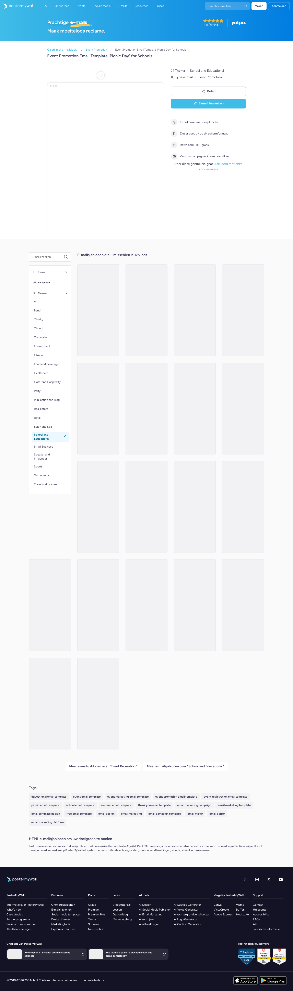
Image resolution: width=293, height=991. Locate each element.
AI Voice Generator (186, 909)
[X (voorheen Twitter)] (269, 879)
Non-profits (95, 929)
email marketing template (234, 805)
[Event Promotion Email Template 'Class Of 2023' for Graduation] (243, 408)
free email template (79, 813)
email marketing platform (47, 822)
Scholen (93, 924)
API (255, 924)
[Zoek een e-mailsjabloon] (48, 257)
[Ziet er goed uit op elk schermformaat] (174, 133)
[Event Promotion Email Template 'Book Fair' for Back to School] (195, 408)
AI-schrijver (146, 919)
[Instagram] (257, 879)
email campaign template (164, 813)
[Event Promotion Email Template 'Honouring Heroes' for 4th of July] (146, 310)
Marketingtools (60, 924)
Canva (218, 904)
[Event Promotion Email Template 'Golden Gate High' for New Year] (98, 605)
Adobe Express (223, 914)
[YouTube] (281, 879)
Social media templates (66, 914)
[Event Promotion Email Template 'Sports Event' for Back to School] (195, 605)
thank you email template (154, 805)
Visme (240, 904)
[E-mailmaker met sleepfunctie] (174, 122)
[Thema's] (66, 293)
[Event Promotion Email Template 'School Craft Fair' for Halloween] (146, 605)
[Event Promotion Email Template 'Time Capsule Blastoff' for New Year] (98, 507)
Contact (258, 904)
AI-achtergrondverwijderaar (192, 914)
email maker (195, 813)
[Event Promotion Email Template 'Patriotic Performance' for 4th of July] (243, 310)
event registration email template (225, 796)
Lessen (117, 909)
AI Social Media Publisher (155, 909)
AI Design (145, 904)
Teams (92, 919)
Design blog (120, 914)
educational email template (49, 796)
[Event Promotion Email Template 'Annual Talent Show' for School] (98, 408)
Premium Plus (96, 914)
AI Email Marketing (150, 914)
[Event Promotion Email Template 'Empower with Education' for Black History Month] (195, 310)
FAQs (256, 919)
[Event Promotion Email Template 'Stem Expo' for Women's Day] (50, 605)
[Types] (66, 272)
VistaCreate (221, 909)
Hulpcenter (260, 909)
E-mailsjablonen (61, 909)
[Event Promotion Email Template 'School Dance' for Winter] (195, 507)
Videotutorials (122, 904)
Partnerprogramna (18, 919)
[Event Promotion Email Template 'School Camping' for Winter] (98, 310)
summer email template (116, 805)
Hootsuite (242, 914)
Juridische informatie (266, 929)
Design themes (61, 919)
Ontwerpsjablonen (63, 904)
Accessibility (261, 914)
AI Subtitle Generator (187, 904)
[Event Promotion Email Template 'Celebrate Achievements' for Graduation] (50, 703)
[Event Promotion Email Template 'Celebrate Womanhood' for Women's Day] (146, 408)
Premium (93, 909)
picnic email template (45, 805)
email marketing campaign (194, 805)
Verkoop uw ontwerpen (21, 924)
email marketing (131, 813)
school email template (80, 805)
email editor (217, 813)
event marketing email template (128, 796)
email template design (45, 813)
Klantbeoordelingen (19, 929)
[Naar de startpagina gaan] (16, 6)
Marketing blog (122, 919)
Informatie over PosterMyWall (25, 904)
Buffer (240, 909)
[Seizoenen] (66, 282)
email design (106, 813)
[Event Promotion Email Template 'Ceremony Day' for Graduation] (243, 507)
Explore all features (63, 929)
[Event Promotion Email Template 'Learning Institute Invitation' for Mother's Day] (98, 703)
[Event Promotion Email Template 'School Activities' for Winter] (243, 605)
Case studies (15, 914)
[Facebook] (245, 879)
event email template (87, 796)
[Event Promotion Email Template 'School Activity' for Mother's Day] (146, 507)
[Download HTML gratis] (174, 145)
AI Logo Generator (185, 919)
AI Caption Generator (187, 924)
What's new (14, 909)
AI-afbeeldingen (149, 924)
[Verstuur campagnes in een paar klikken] (174, 156)
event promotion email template (176, 796)
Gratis (92, 904)
